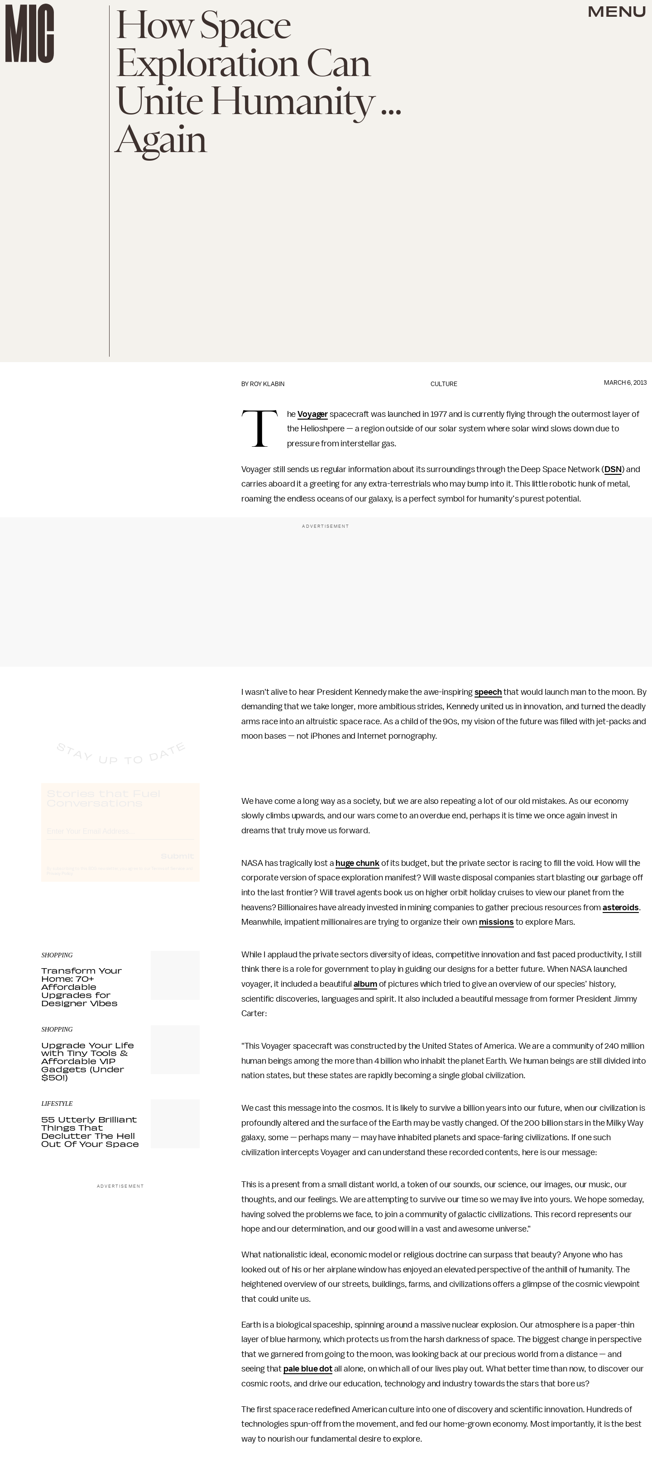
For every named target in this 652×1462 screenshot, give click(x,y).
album (365, 984)
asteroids (621, 907)
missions (496, 922)
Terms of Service (168, 877)
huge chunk (357, 863)
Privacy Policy (60, 882)
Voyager (312, 414)
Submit (177, 864)
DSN (613, 469)
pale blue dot (307, 1368)
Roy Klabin (267, 384)
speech (488, 692)
